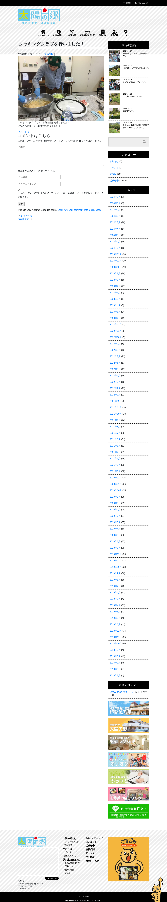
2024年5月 (115, 222)
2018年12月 (116, 631)
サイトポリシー (84, 896)
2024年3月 (115, 235)
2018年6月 (115, 669)
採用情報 (127, 3)
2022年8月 (115, 350)
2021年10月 (116, 414)
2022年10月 (116, 337)
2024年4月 (115, 229)
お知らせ (114, 161)
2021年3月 (115, 458)
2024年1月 (115, 248)
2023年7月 (115, 286)
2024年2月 (115, 241)
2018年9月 (115, 650)
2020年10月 (116, 490)
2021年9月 (115, 420)
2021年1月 (115, 471)
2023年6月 (115, 292)
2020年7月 (115, 509)
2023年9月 (115, 273)
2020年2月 (115, 541)
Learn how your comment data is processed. (80, 210)
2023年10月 (116, 267)
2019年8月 (115, 580)
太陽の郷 (82, 900)
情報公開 (114, 33)
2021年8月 (115, 426)
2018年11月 (116, 637)
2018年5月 (115, 675)
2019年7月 (115, 586)
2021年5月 (115, 446)
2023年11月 (116, 260)
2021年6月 (115, 439)
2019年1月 (115, 624)
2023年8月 (115, 280)
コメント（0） (25, 131)
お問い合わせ (142, 3)
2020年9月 (115, 497)
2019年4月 (115, 605)
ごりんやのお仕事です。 (122, 692)
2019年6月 (115, 592)
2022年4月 (115, 375)
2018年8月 (115, 656)
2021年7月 (115, 433)
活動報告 (103, 33)
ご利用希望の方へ (72, 841)
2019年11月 (116, 560)
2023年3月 (115, 312)
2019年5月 (115, 599)
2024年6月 (115, 216)
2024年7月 (115, 209)
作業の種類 (69, 870)
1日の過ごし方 (70, 852)
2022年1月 (115, 394)
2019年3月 (115, 611)
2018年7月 (115, 663)
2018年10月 (116, 643)
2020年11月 (116, 484)
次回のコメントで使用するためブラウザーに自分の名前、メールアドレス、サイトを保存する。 (61, 195)
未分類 (113, 174)
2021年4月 (115, 452)
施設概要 (68, 845)
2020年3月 (115, 535)
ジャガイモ (26, 215)
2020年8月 (115, 503)
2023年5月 (115, 299)
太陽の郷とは (59, 33)
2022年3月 (115, 382)
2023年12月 (116, 254)
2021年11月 (116, 407)
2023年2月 (115, 318)
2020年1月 (115, 548)
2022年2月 (115, 388)
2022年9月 (115, 343)
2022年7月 (115, 356)
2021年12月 (116, 401)
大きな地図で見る (52, 878)
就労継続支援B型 (87, 33)
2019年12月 (116, 554)
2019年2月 (115, 618)
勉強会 (67, 873)
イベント (114, 168)
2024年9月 (115, 197)
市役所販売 (23, 219)
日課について (70, 866)
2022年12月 (116, 324)
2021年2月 (115, 465)
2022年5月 (115, 369)
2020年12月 (116, 477)
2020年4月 (115, 529)
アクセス (126, 33)
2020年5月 (115, 522)
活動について (70, 855)
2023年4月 (115, 305)
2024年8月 (115, 203)
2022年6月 (115, 363)
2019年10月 (116, 567)
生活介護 (72, 33)
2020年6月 (115, 516)
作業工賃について (72, 863)
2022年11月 (116, 331)
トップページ (43, 33)
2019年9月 (115, 573)
